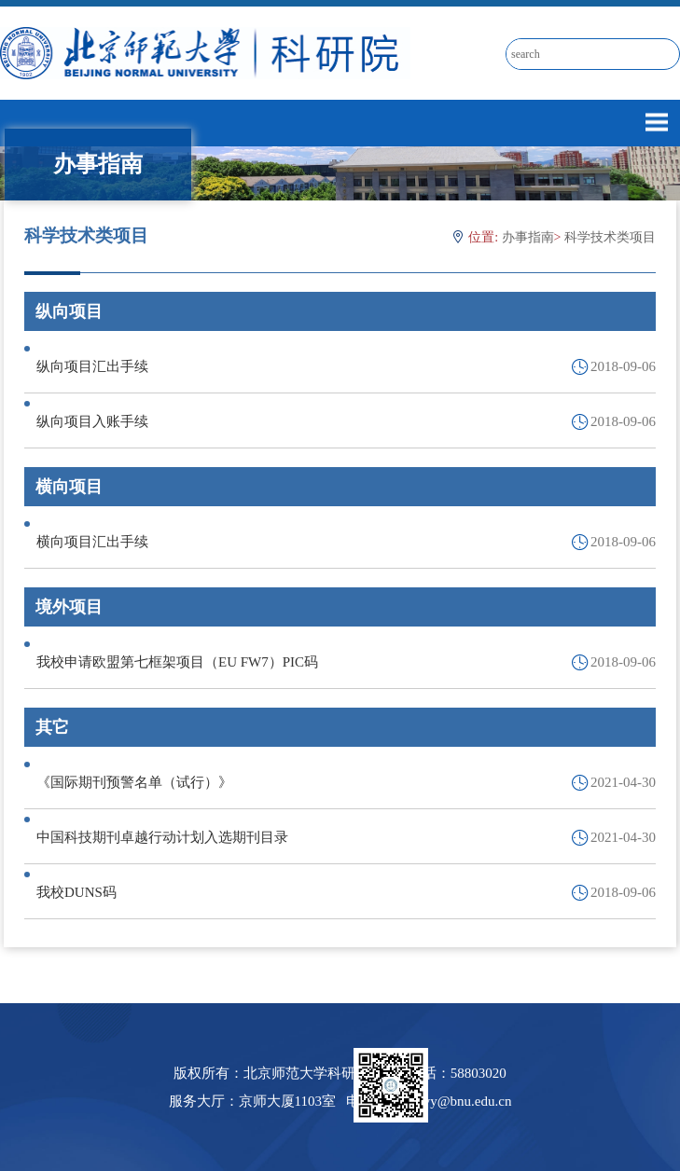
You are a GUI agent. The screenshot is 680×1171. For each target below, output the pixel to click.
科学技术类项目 (610, 237)
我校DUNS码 (76, 892)
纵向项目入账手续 (92, 421)
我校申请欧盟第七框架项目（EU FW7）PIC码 (177, 661)
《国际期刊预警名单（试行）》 (134, 782)
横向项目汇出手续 (92, 541)
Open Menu (656, 122)
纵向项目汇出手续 (92, 366)
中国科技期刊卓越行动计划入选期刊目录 (162, 837)
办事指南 (528, 237)
